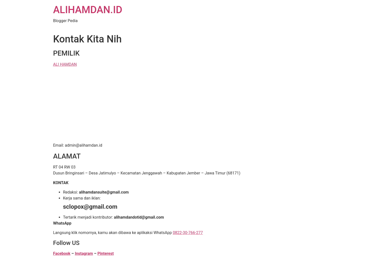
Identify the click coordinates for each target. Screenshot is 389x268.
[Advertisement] (194, 105)
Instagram (84, 253)
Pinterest (105, 253)
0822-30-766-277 (188, 232)
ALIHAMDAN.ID (87, 10)
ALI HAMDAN (65, 64)
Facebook (61, 253)
